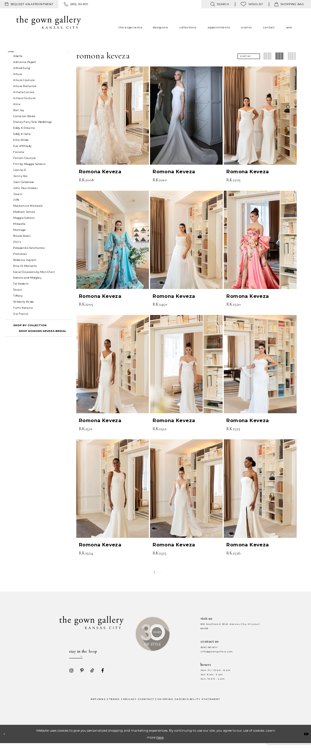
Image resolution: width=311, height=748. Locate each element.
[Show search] (220, 4)
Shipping (165, 703)
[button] (38, 54)
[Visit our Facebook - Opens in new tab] (100, 675)
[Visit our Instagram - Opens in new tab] (69, 675)
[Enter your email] (86, 659)
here (160, 742)
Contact (147, 703)
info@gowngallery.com (217, 651)
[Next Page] (163, 571)
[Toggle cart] (289, 4)
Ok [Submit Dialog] (303, 739)
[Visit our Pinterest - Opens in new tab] (80, 675)
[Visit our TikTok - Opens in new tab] (90, 675)
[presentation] (112, 115)
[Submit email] (102, 659)
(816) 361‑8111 (209, 647)
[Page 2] (158, 571)
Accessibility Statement (198, 703)
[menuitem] (29, 4)
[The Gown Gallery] (48, 22)
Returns (98, 703)
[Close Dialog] (7, 739)
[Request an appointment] (29, 4)
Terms (114, 703)
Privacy (130, 703)
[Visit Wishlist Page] (252, 4)
